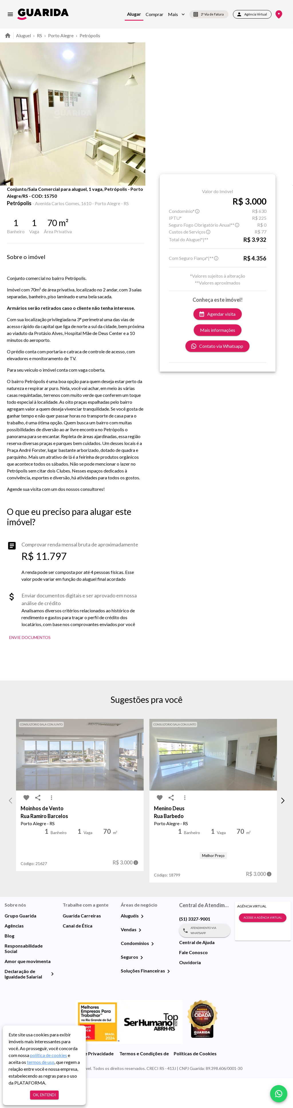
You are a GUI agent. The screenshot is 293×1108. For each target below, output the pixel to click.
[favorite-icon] (15, 200)
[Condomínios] (152, 973)
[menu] (10, 14)
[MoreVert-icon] (51, 827)
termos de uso (40, 1062)
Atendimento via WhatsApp (204, 960)
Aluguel (23, 35)
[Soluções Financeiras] (168, 1001)
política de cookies (48, 1055)
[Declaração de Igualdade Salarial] (52, 1003)
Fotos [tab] (60, 198)
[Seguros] (141, 987)
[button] (176, 14)
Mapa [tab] (89, 198)
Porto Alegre (61, 35)
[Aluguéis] (142, 946)
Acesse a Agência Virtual (262, 947)
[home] (43, 14)
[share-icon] (26, 200)
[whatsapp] (278, 1093)
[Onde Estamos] (279, 14)
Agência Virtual (252, 14)
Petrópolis (90, 35)
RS (39, 35)
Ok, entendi (44, 1095)
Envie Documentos (30, 667)
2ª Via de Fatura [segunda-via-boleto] (208, 14)
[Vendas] (139, 959)
